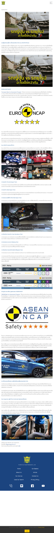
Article (35, 472)
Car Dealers (35, 469)
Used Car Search (19, 480)
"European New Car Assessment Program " (11, 92)
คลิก (19, 446)
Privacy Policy (35, 480)
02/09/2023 (4, 10)
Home (19, 469)
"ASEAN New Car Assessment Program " (11, 294)
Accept (27, 531)
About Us (19, 472)
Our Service (19, 476)
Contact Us (35, 476)
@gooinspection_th (10, 444)
